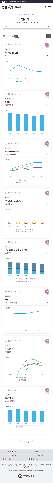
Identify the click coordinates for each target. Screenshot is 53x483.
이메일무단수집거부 (39, 451)
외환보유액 (9, 398)
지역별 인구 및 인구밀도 (14, 201)
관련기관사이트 (6, 459)
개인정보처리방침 (13, 451)
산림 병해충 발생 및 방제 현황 (16, 250)
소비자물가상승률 (11, 53)
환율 (6, 300)
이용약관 (13, 455)
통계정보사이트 (33, 459)
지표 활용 (25, 14)
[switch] (17, 36)
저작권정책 (40, 455)
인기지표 (32, 14)
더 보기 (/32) (27, 442)
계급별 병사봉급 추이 (12, 151)
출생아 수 (8, 102)
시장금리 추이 (10, 349)
